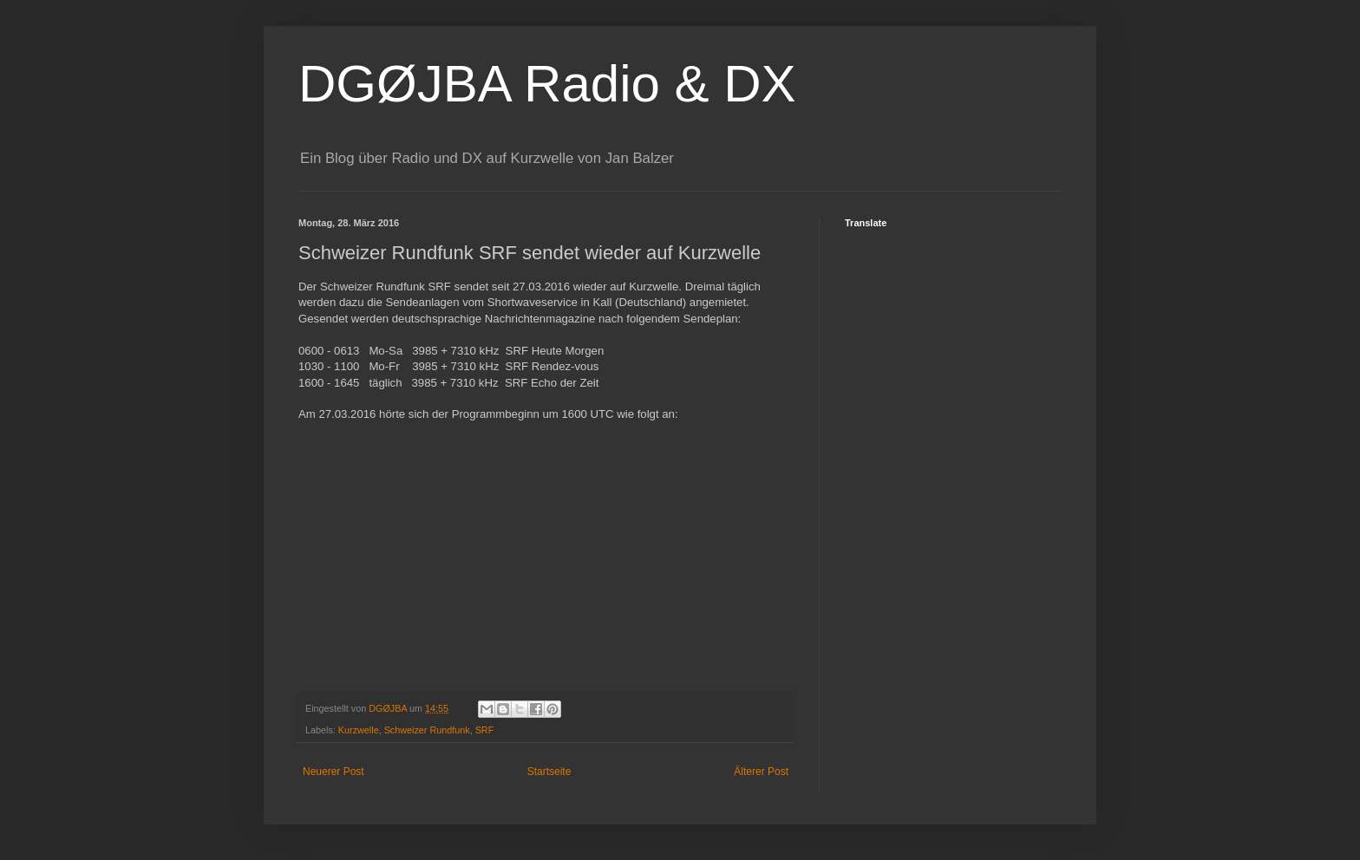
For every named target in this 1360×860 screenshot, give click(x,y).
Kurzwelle (358, 730)
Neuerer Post (333, 772)
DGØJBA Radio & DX (547, 84)
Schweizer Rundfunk (427, 730)
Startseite (549, 772)
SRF (484, 730)
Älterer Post (761, 772)
